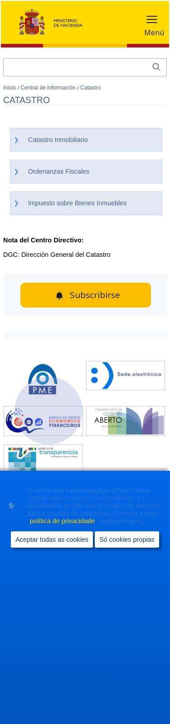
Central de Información (48, 88)
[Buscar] (85, 67)
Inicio (10, 88)
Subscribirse (95, 295)
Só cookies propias (127, 539)
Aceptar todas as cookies (51, 539)
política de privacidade (63, 521)
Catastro (90, 88)
